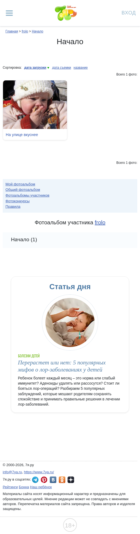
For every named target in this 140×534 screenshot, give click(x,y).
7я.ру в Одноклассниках (62, 479)
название (81, 68)
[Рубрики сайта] (9, 13)
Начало (37, 31)
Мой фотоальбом (20, 184)
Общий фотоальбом (22, 190)
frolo (25, 31)
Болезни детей (29, 355)
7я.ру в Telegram (35, 479)
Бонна (24, 487)
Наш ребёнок (41, 487)
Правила (13, 206)
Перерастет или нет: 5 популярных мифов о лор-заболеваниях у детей (62, 366)
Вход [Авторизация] (129, 12)
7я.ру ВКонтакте (53, 479)
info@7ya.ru (12, 472)
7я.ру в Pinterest (44, 479)
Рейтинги (10, 487)
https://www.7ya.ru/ (39, 472)
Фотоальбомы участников (27, 195)
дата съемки (61, 68)
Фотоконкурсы (17, 201)
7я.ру (71, 479)
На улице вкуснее (22, 134)
